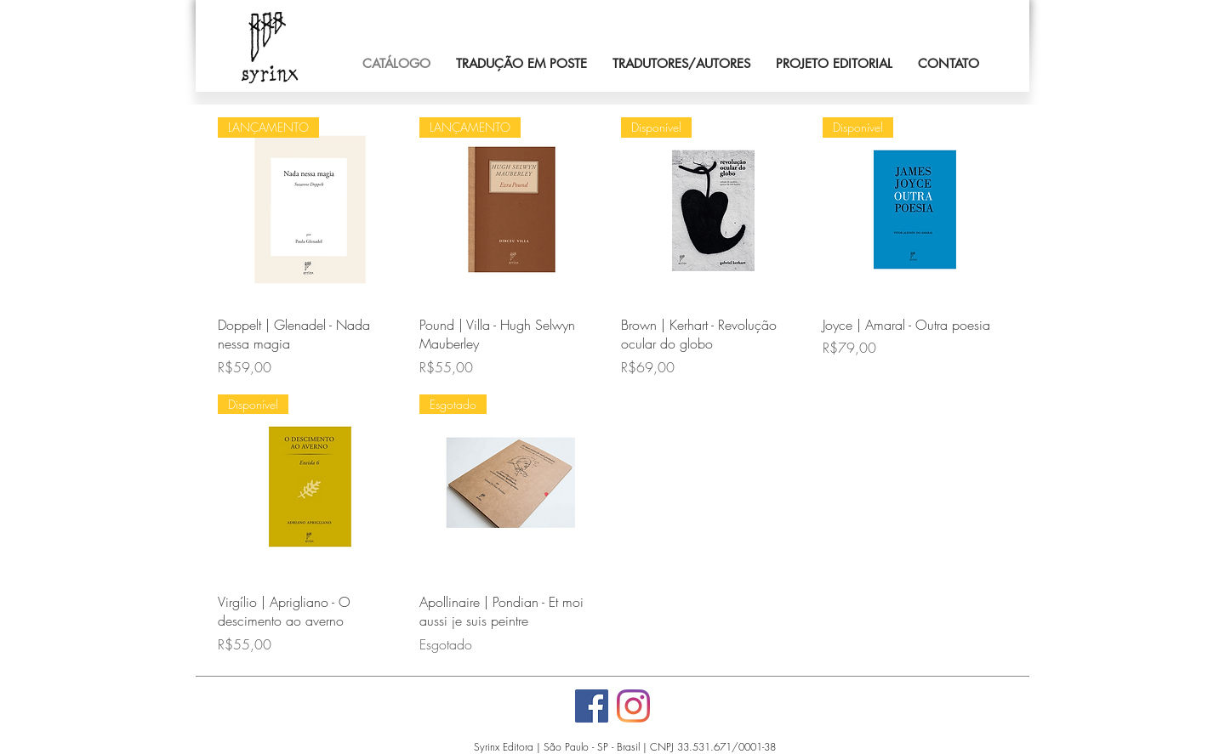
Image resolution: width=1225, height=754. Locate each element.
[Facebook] (591, 706)
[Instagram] (633, 706)
